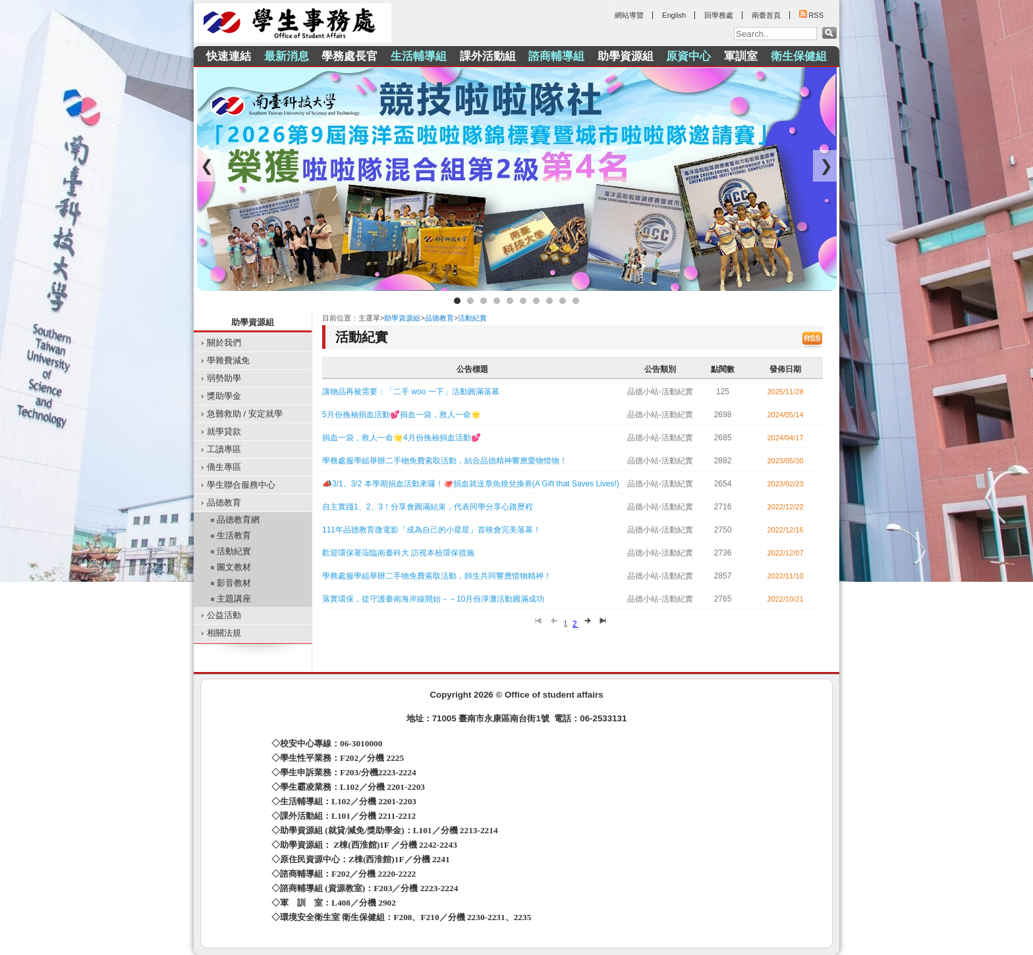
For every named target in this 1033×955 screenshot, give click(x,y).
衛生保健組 (799, 56)
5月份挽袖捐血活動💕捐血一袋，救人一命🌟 (401, 414)
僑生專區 (224, 467)
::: (197, 42)
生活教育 (234, 535)
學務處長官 (349, 56)
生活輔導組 (419, 56)
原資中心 (688, 56)
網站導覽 (629, 15)
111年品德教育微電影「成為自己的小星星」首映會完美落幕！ (431, 529)
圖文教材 (234, 567)
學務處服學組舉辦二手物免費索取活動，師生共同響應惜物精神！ (436, 576)
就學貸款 (224, 431)
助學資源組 (626, 56)
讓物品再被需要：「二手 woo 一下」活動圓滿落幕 (410, 391)
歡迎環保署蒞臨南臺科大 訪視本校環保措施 (398, 552)
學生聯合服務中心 (241, 485)
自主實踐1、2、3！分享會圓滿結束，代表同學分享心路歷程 (427, 506)
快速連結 (228, 56)
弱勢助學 (224, 378)
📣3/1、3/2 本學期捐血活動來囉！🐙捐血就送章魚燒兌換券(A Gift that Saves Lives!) (470, 483)
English (674, 15)
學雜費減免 (228, 360)
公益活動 (224, 615)
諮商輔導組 (556, 56)
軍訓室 (741, 56)
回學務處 (718, 15)
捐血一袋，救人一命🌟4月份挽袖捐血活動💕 (401, 437)
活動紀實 (234, 551)
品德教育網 (238, 520)
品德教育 (224, 502)
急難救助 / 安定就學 (245, 414)
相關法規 (224, 633)
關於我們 (224, 343)
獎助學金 (224, 396)
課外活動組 (488, 56)
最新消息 (286, 56)
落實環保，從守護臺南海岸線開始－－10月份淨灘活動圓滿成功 (433, 599)
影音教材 (234, 583)
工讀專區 (224, 449)
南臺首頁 (766, 15)
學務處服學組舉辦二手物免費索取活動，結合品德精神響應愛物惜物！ (444, 460)
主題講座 (234, 599)
